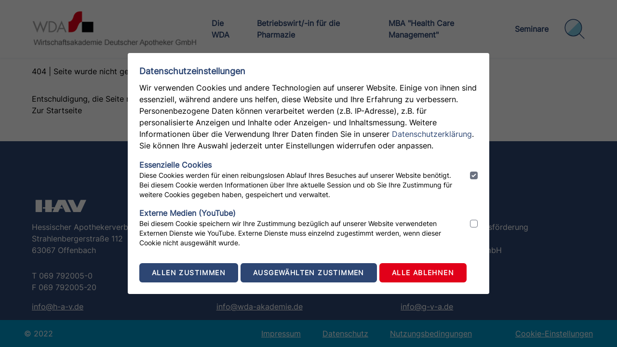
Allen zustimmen (189, 272)
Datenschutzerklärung (432, 134)
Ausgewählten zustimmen (308, 272)
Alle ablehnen (423, 272)
